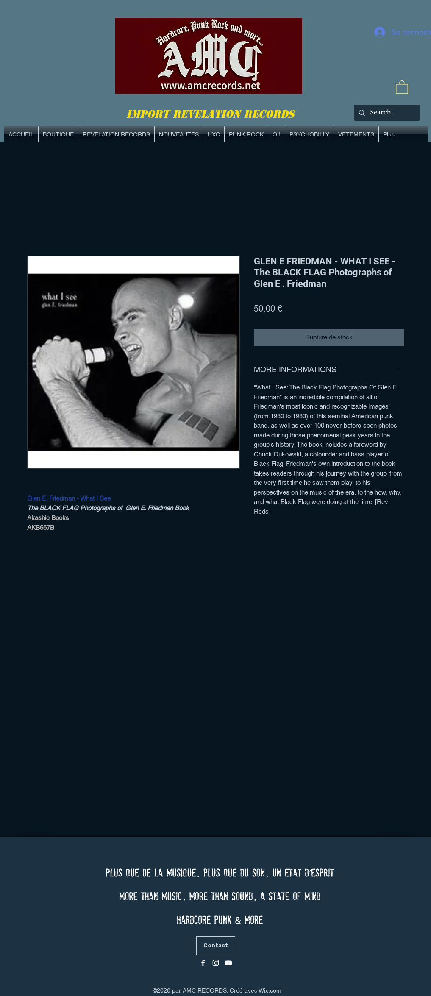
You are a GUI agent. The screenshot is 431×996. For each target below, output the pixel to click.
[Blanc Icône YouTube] (228, 963)
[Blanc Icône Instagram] (215, 963)
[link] (402, 86)
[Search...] (386, 113)
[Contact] (215, 945)
